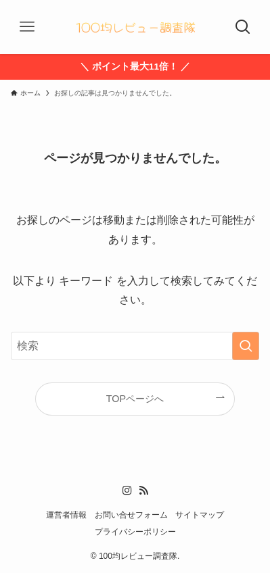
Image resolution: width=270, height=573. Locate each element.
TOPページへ (135, 398)
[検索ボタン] (243, 27)
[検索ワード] (135, 346)
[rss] (143, 490)
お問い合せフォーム (131, 515)
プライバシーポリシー (135, 532)
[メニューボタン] (27, 27)
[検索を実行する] (245, 346)
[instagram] (127, 490)
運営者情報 (66, 515)
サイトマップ (199, 515)
